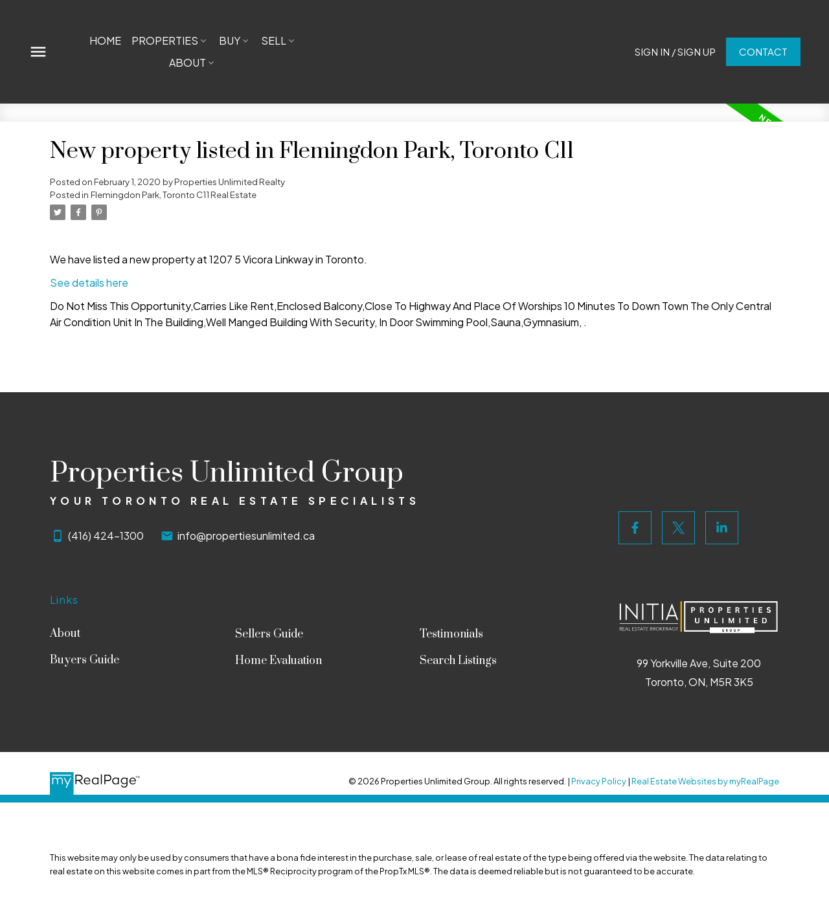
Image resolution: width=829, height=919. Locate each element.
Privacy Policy (598, 781)
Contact (762, 52)
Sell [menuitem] (273, 40)
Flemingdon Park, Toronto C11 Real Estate (173, 194)
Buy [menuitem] (229, 40)
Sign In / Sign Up (674, 52)
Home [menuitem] (105, 40)
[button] (674, 52)
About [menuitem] (187, 62)
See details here (89, 282)
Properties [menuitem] (164, 40)
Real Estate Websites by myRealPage (705, 781)
